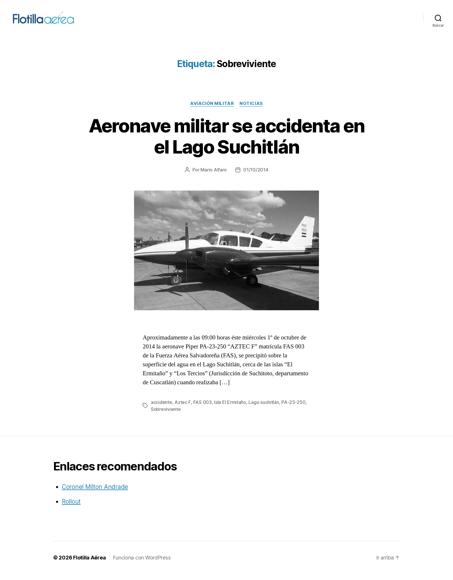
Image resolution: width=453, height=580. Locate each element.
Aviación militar (212, 109)
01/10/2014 (255, 176)
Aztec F (182, 408)
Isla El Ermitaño (230, 408)
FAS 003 (202, 408)
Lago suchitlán (263, 408)
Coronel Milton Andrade (95, 492)
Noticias (251, 109)
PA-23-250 (293, 408)
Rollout (71, 507)
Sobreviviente (166, 415)
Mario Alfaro (213, 176)
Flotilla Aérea (89, 564)
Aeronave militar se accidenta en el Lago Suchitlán (227, 142)
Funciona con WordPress (141, 564)
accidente (161, 408)
